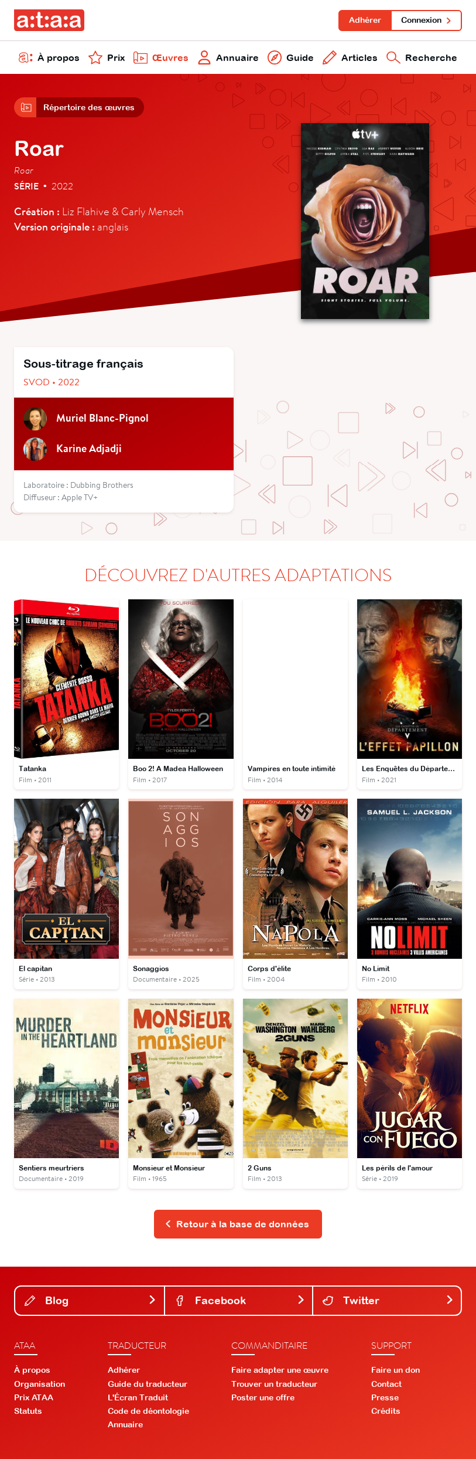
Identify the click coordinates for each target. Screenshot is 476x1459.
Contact (386, 1384)
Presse (385, 1397)
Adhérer (365, 20)
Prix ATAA (33, 1397)
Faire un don (395, 1370)
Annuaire (228, 57)
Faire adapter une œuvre (279, 1370)
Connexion (426, 20)
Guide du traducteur (147, 1384)
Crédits (385, 1411)
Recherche (421, 57)
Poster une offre (262, 1397)
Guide (291, 57)
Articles (350, 57)
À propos (49, 57)
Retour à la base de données (237, 1224)
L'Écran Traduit (138, 1397)
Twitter (388, 1300)
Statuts (28, 1411)
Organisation (39, 1384)
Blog (91, 1300)
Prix (106, 57)
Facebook (240, 1300)
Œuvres (161, 57)
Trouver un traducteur (274, 1384)
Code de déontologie (148, 1411)
